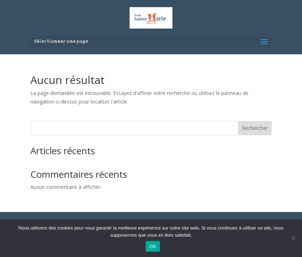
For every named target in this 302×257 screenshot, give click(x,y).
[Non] (293, 238)
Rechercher (255, 128)
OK (152, 246)
